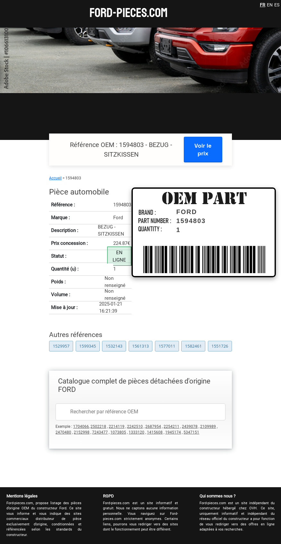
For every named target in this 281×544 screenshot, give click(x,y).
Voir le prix (202, 149)
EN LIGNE (119, 256)
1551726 (219, 346)
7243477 (100, 432)
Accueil (55, 178)
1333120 (136, 432)
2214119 (116, 426)
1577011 (166, 346)
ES (276, 4)
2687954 (153, 426)
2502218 (98, 426)
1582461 (193, 346)
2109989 (208, 426)
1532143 (114, 346)
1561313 (140, 346)
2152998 (81, 432)
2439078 (190, 426)
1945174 (173, 432)
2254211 (171, 426)
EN (270, 4)
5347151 (191, 432)
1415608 (155, 432)
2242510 (135, 426)
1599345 (87, 346)
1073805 (118, 432)
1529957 (61, 346)
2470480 (63, 432)
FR (262, 4)
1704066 (81, 426)
